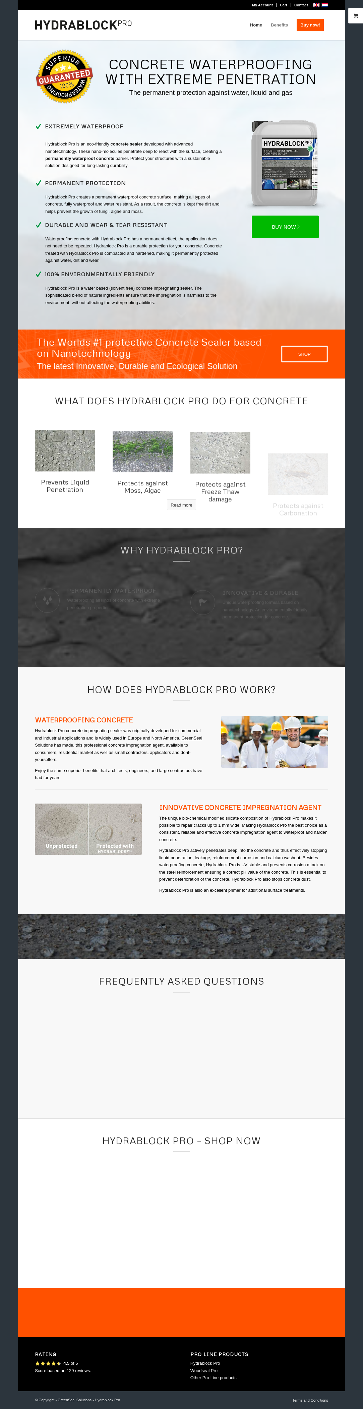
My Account (262, 5)
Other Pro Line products (213, 1377)
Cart (283, 5)
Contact (301, 5)
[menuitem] (263, 5)
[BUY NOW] (285, 227)
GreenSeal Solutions (75, 1400)
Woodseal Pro (204, 1370)
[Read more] (181, 505)
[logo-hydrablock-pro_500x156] (83, 25)
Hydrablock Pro (205, 1363)
